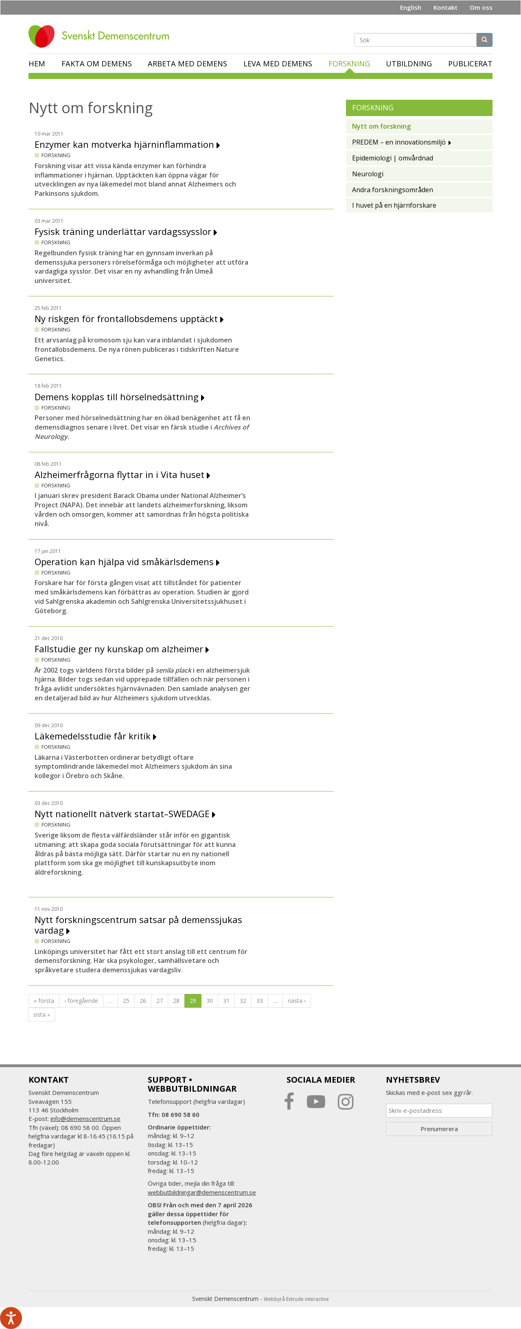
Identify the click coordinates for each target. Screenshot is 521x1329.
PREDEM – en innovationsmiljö (399, 142)
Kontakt (445, 7)
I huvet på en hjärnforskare (394, 205)
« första (44, 1000)
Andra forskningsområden (392, 189)
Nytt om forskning (381, 126)
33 (259, 1000)
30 (209, 1000)
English (410, 7)
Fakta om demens (96, 63)
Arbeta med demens (187, 63)
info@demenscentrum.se (85, 1118)
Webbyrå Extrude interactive (296, 1299)
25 (126, 1000)
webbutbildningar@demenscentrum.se (202, 1192)
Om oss (481, 7)
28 (176, 1000)
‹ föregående (81, 1000)
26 (143, 1000)
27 (159, 1000)
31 (226, 1000)
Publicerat (470, 63)
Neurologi (367, 173)
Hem (36, 63)
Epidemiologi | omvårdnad (392, 158)
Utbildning (409, 63)
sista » (41, 1014)
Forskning (349, 63)
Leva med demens (277, 63)
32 (243, 1000)
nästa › (297, 1000)
